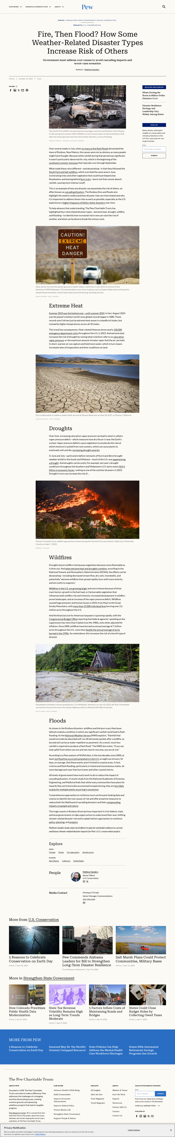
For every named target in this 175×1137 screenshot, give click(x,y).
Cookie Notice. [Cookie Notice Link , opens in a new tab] (40, 1134)
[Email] (154, 149)
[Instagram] (140, 1115)
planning (60, 821)
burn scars (86, 178)
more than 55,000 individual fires (89, 606)
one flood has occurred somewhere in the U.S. (76, 758)
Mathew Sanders (90, 871)
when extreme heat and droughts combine (86, 568)
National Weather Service (78, 735)
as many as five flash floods (95, 148)
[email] (84, 881)
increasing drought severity (85, 449)
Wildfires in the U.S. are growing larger (68, 588)
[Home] (31, 1079)
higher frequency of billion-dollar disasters (84, 202)
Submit (154, 155)
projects (74, 821)
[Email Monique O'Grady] (84, 902)
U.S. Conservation (43, 919)
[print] (26, 90)
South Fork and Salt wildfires (63, 171)
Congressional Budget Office (63, 618)
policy (52, 821)
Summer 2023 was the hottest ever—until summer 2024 (76, 313)
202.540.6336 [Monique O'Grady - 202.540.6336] (89, 899)
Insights (95, 1085)
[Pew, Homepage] (87, 6)
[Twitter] (148, 1116)
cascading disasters (74, 191)
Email (144, 144)
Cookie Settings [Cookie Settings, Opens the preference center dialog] (134, 1130)
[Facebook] (136, 1115)
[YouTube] (152, 1115)
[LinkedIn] (144, 1115)
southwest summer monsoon (63, 162)
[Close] (171, 1130)
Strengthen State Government (48, 978)
